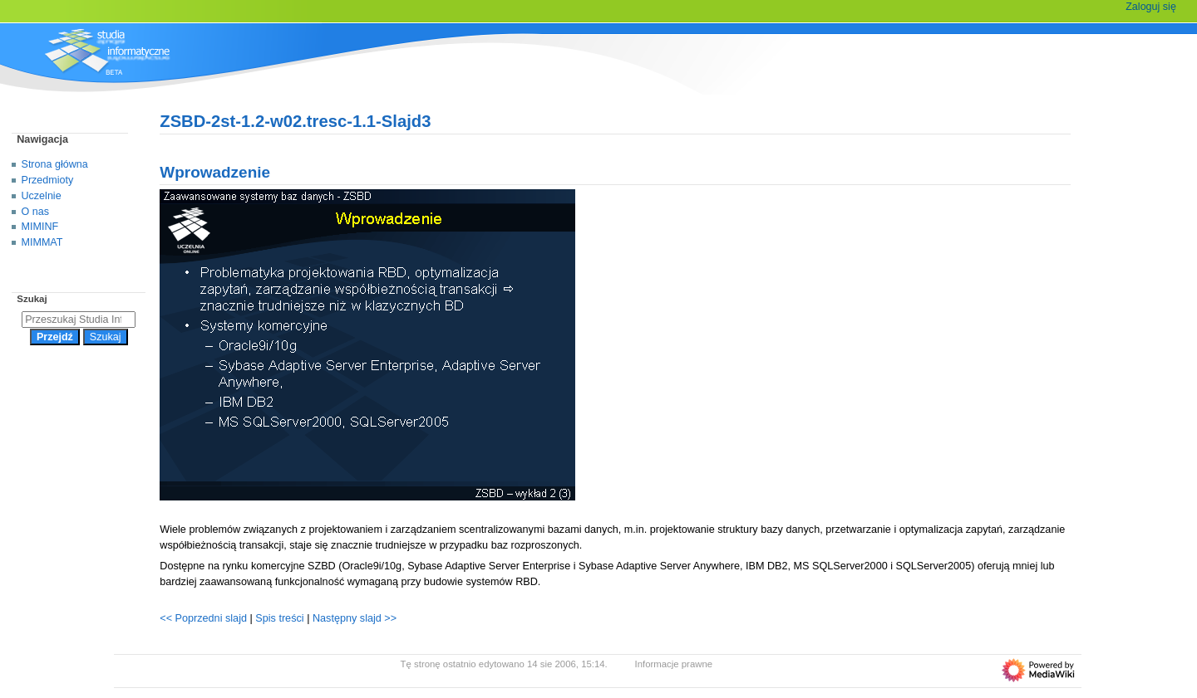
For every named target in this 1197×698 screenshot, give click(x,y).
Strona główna (55, 164)
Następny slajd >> (355, 618)
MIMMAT (42, 242)
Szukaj (32, 299)
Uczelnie (42, 196)
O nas (35, 211)
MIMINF (40, 226)
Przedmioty (48, 180)
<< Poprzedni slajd (203, 618)
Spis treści (281, 618)
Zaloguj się (1151, 6)
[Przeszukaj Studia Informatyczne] (78, 319)
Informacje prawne (674, 664)
